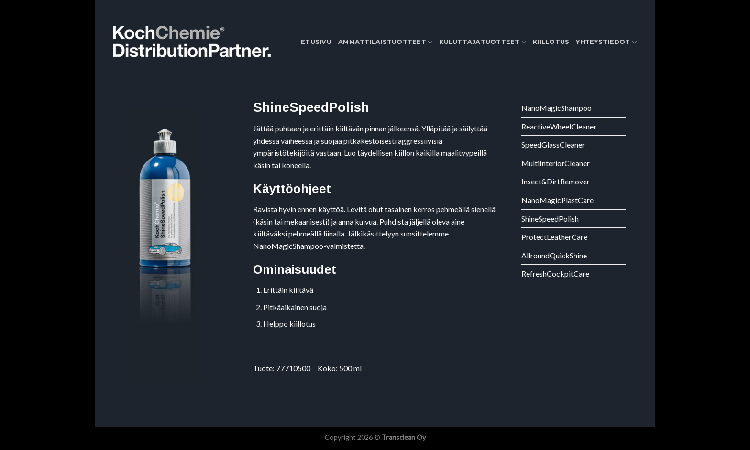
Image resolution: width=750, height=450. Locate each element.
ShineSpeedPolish (550, 218)
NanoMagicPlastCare (557, 199)
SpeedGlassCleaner (553, 144)
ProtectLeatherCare (554, 236)
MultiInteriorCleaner (555, 163)
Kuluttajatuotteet (482, 42)
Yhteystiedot (606, 42)
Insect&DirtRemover (555, 181)
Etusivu (316, 41)
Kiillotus (551, 41)
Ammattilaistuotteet (385, 42)
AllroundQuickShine (554, 255)
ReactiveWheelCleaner (558, 126)
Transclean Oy (404, 437)
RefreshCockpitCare (555, 273)
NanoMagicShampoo (556, 107)
